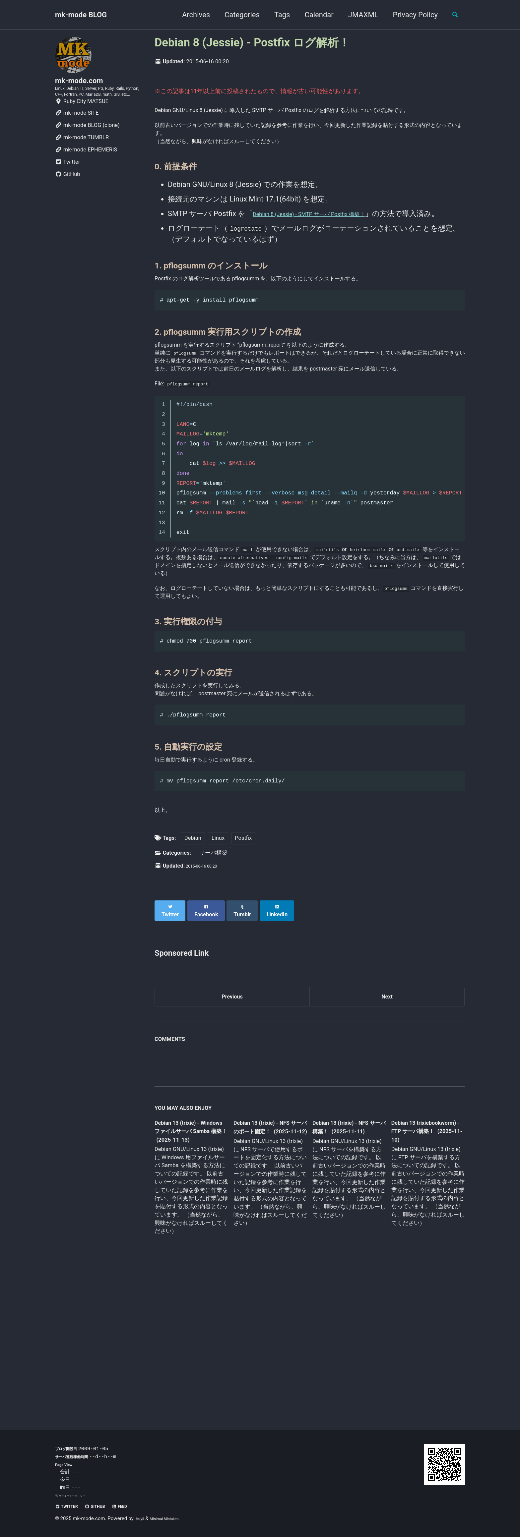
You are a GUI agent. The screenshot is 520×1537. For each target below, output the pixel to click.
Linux (218, 977)
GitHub (67, 197)
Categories (236, 15)
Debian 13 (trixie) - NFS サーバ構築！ (342, 1266)
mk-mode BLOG (81, 15)
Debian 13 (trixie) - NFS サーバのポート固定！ (267, 1271)
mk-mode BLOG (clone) (87, 147)
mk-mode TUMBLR (82, 160)
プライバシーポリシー (77, 1495)
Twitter (67, 184)
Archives (190, 15)
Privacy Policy (409, 15)
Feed (138, 1506)
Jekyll (141, 1518)
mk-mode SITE (76, 135)
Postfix (243, 977)
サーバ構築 (213, 992)
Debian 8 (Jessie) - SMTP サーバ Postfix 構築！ (330, 239)
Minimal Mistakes (173, 1518)
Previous (232, 1132)
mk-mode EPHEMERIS (86, 172)
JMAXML (357, 15)
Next (387, 1132)
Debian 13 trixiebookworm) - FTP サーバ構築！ (421, 1270)
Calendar (313, 15)
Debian (192, 977)
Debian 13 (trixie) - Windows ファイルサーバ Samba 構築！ (189, 1271)
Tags (276, 15)
